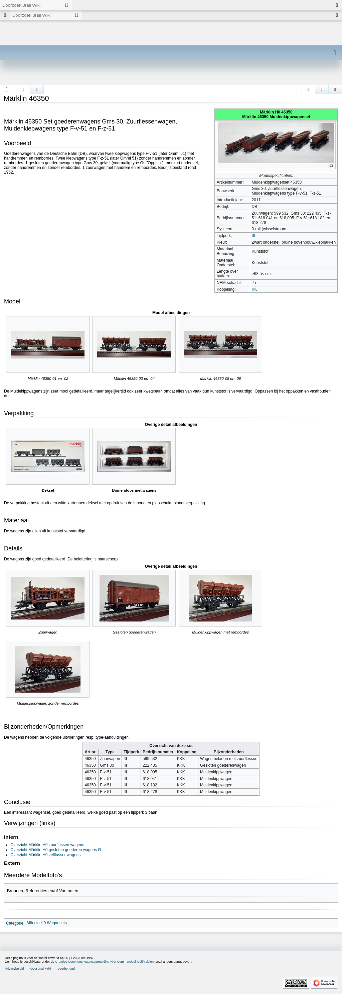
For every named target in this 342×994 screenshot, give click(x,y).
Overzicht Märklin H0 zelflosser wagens (45, 854)
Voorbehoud (66, 968)
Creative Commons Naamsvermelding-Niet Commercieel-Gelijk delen (104, 961)
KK (254, 289)
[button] (7, 89)
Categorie (14, 923)
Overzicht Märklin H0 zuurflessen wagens (47, 844)
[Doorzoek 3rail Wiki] (30, 5)
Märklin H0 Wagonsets (47, 923)
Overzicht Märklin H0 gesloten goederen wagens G (55, 849)
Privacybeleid (14, 968)
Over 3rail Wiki (40, 968)
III (253, 235)
